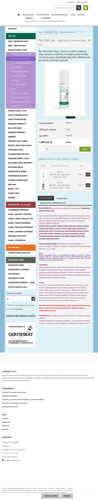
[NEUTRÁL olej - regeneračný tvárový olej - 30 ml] (65, 64)
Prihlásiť (5, 418)
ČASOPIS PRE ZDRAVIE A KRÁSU (20, 315)
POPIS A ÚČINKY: (46, 198)
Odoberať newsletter (14, 293)
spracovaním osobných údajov (25, 305)
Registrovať (6, 422)
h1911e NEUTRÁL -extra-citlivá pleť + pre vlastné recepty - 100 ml (59, 185)
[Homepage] (18, 14)
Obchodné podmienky (60, 14)
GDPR (73, 14)
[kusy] (42, 149)
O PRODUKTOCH (42, 14)
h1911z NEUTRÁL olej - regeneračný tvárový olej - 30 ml (60, 174)
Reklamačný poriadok (10, 396)
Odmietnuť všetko (50, 495)
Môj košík (5, 425)
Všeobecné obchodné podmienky (14, 392)
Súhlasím (67, 495)
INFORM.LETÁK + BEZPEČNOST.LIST (53, 203)
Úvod (40, 32)
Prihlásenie (71, 2)
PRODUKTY (29, 18)
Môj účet (5, 429)
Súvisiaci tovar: (62, 198)
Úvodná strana (28, 14)
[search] (78, 7)
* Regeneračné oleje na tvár (67, 32)
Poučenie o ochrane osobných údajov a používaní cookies (23, 399)
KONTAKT (81, 14)
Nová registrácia (82, 2)
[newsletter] (33, 299)
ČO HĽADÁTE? (45, 18)
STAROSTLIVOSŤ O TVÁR (50, 32)
